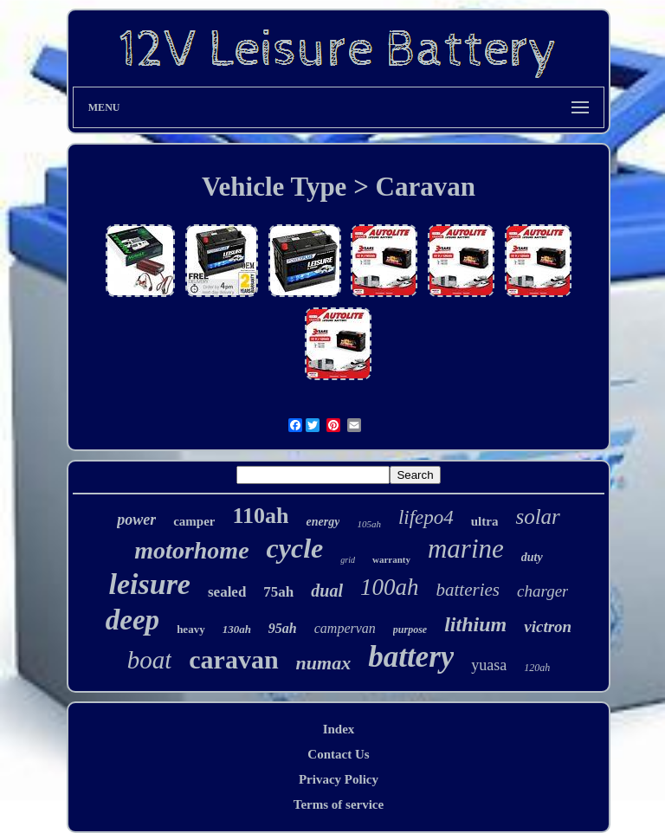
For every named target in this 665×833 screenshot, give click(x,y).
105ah (369, 524)
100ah (389, 587)
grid (347, 560)
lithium (475, 624)
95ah (282, 628)
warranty (391, 559)
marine (466, 548)
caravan (233, 659)
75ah (278, 592)
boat (149, 660)
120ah (537, 668)
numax (324, 663)
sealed (227, 592)
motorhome (191, 550)
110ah (260, 515)
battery (411, 657)
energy (322, 521)
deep (132, 620)
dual (327, 590)
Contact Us (338, 754)
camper (194, 521)
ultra (485, 521)
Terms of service (339, 804)
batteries (468, 589)
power (136, 519)
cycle (295, 548)
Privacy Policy (338, 779)
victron (547, 626)
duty (532, 557)
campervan (345, 628)
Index (339, 729)
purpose (410, 629)
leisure (149, 584)
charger (542, 591)
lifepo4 (426, 517)
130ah (237, 629)
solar (537, 516)
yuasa (489, 665)
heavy (191, 629)
